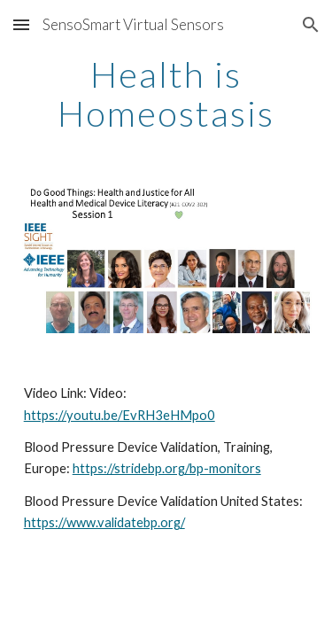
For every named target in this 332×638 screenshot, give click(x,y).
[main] (166, 94)
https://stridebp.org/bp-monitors (167, 468)
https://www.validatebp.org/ (104, 522)
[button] (21, 24)
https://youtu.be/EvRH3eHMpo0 (119, 415)
